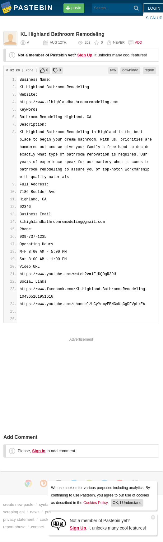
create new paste (18, 504)
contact (37, 527)
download (130, 70)
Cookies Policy (95, 503)
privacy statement (18, 519)
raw (113, 70)
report (149, 70)
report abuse (14, 527)
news (35, 512)
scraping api (14, 512)
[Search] (136, 8)
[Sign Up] (58, 523)
